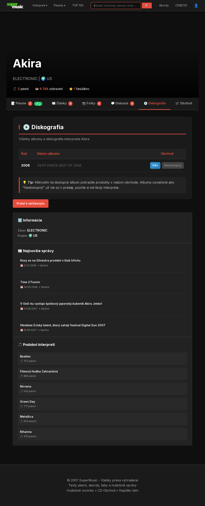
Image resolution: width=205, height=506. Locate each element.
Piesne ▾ (59, 5)
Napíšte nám (128, 490)
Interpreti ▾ (40, 5)
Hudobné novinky (80, 490)
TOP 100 (77, 5)
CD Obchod (106, 490)
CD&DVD (181, 5)
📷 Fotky (91, 103)
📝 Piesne (26, 103)
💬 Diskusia (122, 103)
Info (155, 165)
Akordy (164, 5)
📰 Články (62, 103)
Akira (27, 63)
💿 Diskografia (155, 103)
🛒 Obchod (183, 103)
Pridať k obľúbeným (31, 203)
